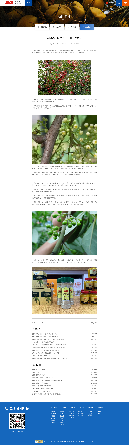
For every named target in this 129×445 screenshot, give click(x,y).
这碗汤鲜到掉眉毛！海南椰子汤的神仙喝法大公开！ (64, 336)
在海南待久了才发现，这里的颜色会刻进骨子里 (64, 353)
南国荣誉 (53, 415)
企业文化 (53, 417)
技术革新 (90, 411)
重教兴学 (80, 411)
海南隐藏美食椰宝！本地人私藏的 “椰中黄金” (64, 334)
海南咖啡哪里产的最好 (64, 375)
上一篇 (34, 322)
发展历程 (53, 418)
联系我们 (99, 413)
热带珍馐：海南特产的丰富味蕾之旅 (64, 377)
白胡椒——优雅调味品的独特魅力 (64, 386)
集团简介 (53, 411)
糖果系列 (62, 415)
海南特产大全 (64, 372)
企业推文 (71, 417)
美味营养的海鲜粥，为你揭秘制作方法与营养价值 (64, 394)
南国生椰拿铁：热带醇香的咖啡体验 (64, 388)
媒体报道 (71, 415)
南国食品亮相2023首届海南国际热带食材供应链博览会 (64, 380)
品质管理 (90, 415)
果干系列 (62, 417)
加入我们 (53, 422)
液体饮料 (62, 413)
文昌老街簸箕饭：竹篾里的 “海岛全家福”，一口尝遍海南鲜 (64, 347)
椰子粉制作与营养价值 (64, 369)
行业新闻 (71, 413)
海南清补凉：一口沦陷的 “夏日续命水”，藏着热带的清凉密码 (64, 345)
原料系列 (62, 422)
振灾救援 (80, 413)
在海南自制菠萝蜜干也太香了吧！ (64, 355)
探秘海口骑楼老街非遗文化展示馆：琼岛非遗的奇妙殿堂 (64, 339)
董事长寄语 (53, 413)
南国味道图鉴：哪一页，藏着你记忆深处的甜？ (64, 350)
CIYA (92, 441)
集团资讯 (71, 411)
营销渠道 (99, 411)
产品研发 (90, 413)
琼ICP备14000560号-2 (79, 441)
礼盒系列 (62, 424)
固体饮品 (62, 411)
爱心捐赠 (80, 415)
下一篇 (41, 322)
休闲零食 (62, 418)
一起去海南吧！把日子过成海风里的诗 (64, 342)
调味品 (61, 420)
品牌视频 (53, 420)
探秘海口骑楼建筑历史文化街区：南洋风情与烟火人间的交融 (64, 358)
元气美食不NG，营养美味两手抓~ (64, 391)
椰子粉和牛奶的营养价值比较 (64, 383)
